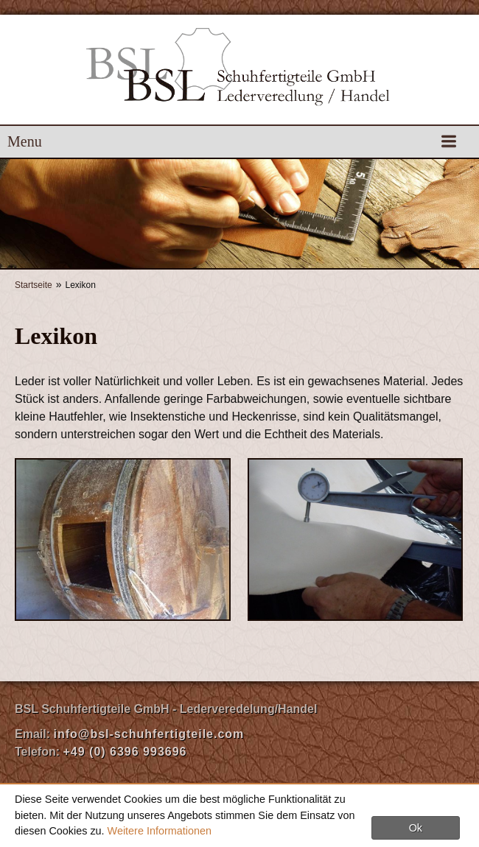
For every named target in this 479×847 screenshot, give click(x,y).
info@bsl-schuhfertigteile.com (148, 734)
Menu (24, 141)
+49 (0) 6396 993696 (124, 751)
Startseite (33, 285)
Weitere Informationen (159, 831)
